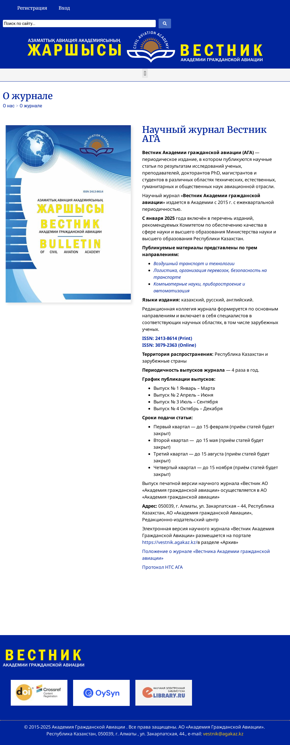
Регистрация (32, 8)
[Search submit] (165, 23)
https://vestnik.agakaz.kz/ (169, 542)
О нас (8, 105)
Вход (64, 8)
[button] (145, 73)
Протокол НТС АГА (162, 567)
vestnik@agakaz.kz (223, 734)
